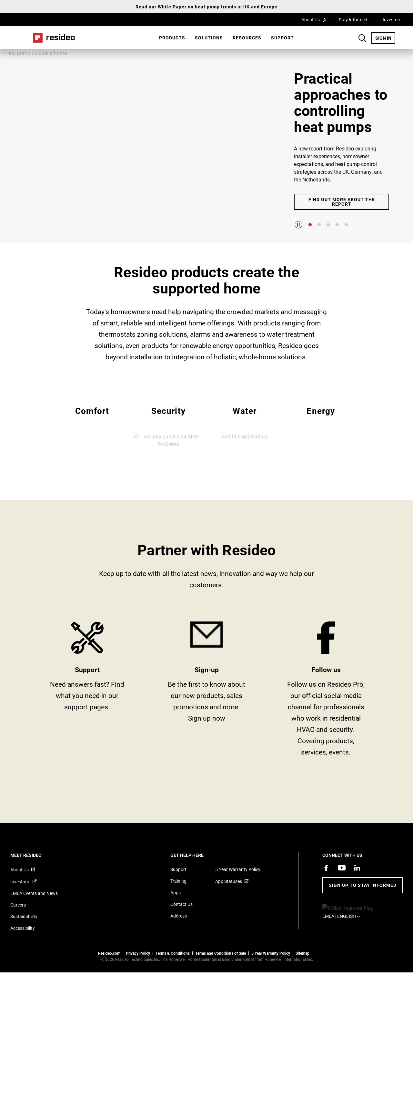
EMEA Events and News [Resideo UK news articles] (34, 933)
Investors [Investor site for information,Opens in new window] (20, 921)
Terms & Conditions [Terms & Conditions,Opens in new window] (173, 993)
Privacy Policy (138, 993)
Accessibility (22, 968)
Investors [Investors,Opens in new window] (392, 19)
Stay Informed (353, 19)
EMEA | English (351, 948)
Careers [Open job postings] (18, 945)
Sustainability (23, 956)
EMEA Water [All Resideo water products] (244, 446)
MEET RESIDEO (34, 895)
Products (172, 38)
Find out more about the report (341, 201)
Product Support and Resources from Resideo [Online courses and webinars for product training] (87, 731)
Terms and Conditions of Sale (220, 993)
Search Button (362, 38)
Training (178, 921)
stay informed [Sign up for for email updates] (206, 731)
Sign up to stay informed (363, 925)
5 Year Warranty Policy (237, 909)
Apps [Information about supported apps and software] (175, 932)
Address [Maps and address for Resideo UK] (178, 956)
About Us (316, 19)
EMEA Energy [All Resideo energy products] (321, 446)
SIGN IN (385, 38)
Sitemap (302, 993)
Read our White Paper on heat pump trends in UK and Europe (206, 7)
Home (54, 38)
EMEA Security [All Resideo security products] (168, 446)
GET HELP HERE (195, 895)
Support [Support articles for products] (178, 909)
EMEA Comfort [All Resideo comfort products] (92, 446)
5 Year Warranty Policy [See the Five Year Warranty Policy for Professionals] (270, 993)
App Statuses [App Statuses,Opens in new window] (228, 921)
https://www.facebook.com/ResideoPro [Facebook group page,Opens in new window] (326, 731)
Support (282, 38)
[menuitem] (172, 38)
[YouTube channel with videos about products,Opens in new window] (342, 908)
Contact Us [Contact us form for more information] (181, 944)
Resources (247, 38)
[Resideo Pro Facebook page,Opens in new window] (326, 908)
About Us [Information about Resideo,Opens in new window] (19, 910)
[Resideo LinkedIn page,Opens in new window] (357, 908)
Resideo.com (109, 993)
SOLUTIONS (209, 38)
